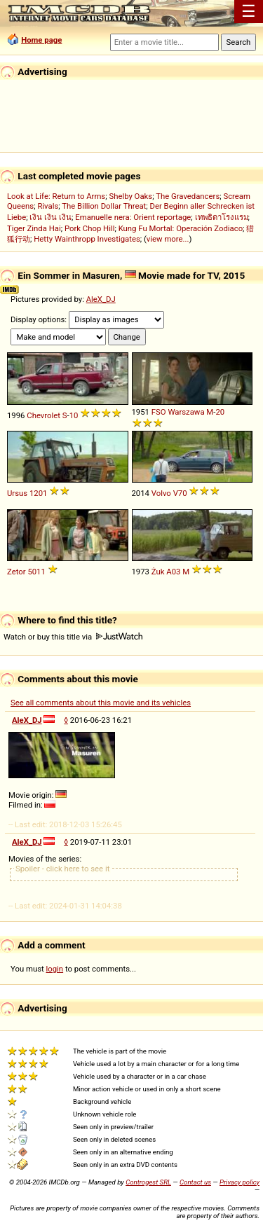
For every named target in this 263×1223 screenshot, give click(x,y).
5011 (36, 571)
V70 (180, 493)
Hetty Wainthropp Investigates (87, 239)
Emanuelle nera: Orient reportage (133, 217)
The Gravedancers (188, 196)
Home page (41, 40)
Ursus (17, 493)
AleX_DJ (101, 299)
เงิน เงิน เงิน (50, 217)
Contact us (195, 1182)
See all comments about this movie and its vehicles (101, 702)
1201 (38, 493)
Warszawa (186, 412)
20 (219, 412)
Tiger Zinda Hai (34, 228)
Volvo (161, 493)
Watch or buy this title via (73, 637)
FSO (158, 412)
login (55, 969)
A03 (173, 571)
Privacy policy (239, 1182)
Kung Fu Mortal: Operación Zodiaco (181, 228)
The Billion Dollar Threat (104, 206)
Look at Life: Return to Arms (56, 196)
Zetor (16, 571)
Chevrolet (43, 415)
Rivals (47, 206)
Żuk (158, 571)
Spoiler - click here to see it (62, 868)
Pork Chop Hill (90, 228)
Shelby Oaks (130, 196)
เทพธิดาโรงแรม (221, 217)
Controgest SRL (148, 1182)
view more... (168, 239)
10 (74, 415)
